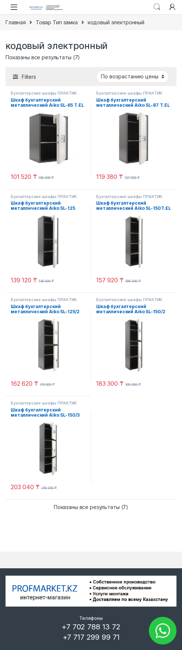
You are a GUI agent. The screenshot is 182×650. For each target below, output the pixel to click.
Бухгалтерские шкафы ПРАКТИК (44, 93)
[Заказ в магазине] (132, 76)
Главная (16, 22)
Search (157, 7)
